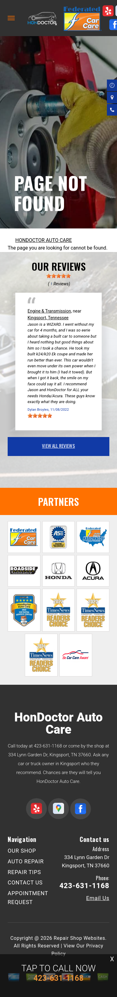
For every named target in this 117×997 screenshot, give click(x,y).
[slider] (58, 275)
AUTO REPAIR (26, 861)
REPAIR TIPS (24, 872)
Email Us (97, 898)
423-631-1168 (48, 746)
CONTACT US (25, 882)
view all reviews (58, 445)
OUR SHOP (22, 850)
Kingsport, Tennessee (48, 317)
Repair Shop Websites (79, 938)
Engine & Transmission (49, 311)
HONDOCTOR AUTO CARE (43, 240)
